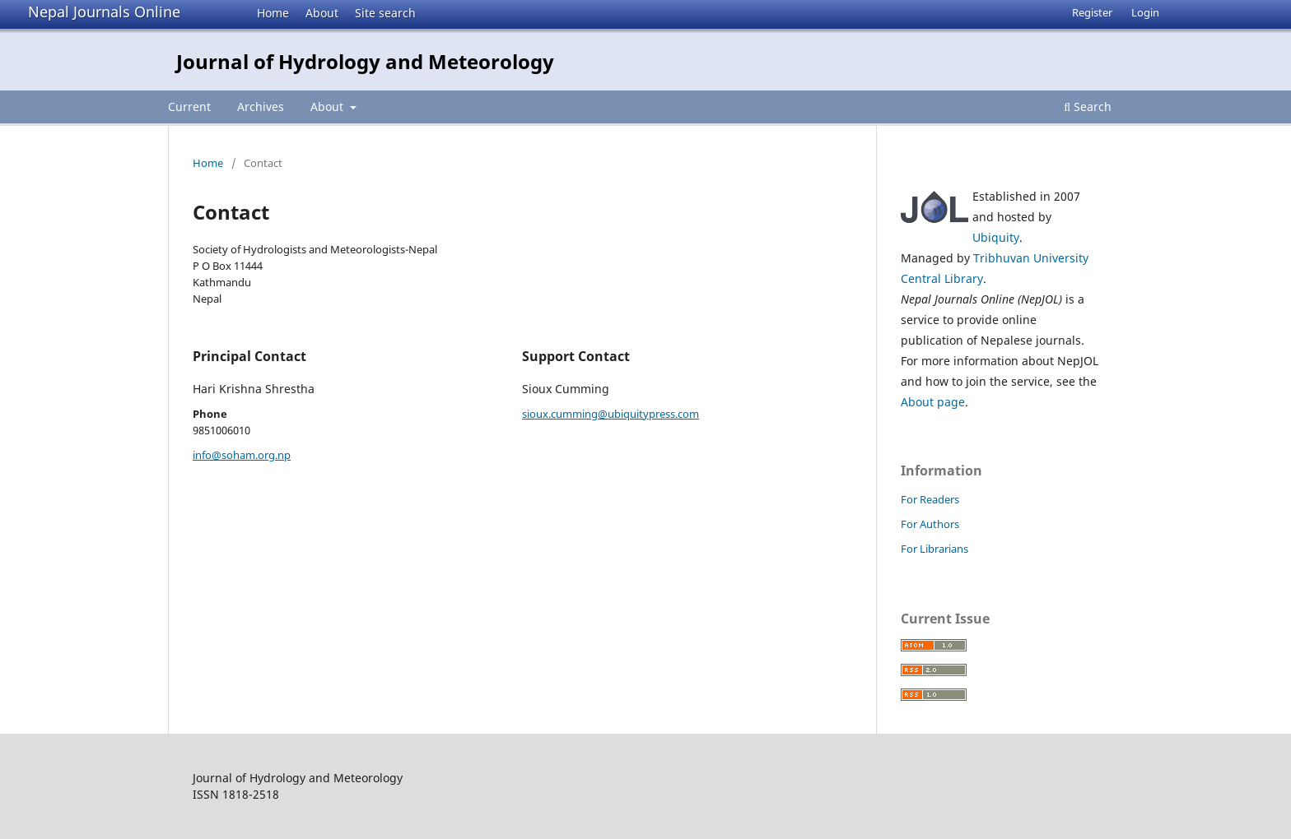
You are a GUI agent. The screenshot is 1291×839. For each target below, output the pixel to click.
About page (933, 402)
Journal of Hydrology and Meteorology (365, 61)
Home (273, 13)
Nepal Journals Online (104, 11)
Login (1145, 12)
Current (189, 106)
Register (1092, 12)
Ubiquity (995, 237)
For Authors (930, 524)
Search (1088, 106)
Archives (260, 106)
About (321, 13)
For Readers (930, 499)
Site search (385, 13)
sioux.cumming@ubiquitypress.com (610, 413)
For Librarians (934, 548)
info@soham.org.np (242, 454)
